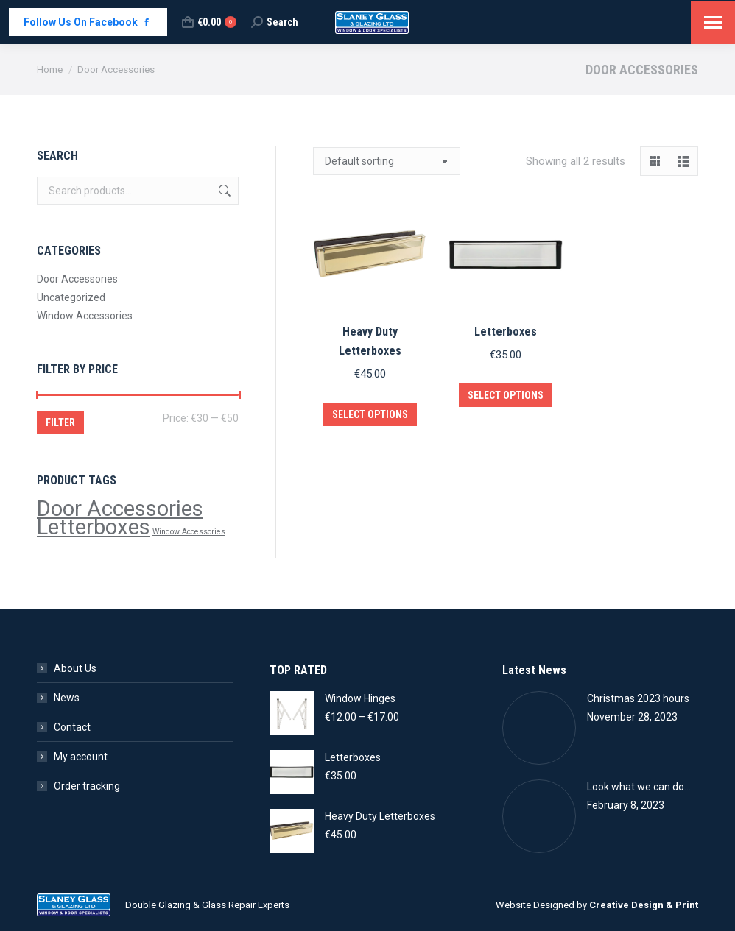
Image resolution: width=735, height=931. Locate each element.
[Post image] (539, 728)
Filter (60, 422)
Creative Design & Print (643, 904)
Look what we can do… (639, 787)
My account (81, 756)
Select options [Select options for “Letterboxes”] (506, 395)
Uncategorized (71, 297)
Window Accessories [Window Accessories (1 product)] (188, 532)
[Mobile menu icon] (713, 22)
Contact (72, 727)
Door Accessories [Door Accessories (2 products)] (120, 508)
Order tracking (87, 786)
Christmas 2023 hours (638, 698)
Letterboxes (505, 332)
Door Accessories (77, 279)
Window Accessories (85, 316)
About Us (75, 668)
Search (223, 191)
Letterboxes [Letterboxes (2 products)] (93, 526)
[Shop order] (386, 161)
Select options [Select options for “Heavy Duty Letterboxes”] (370, 414)
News (67, 698)
